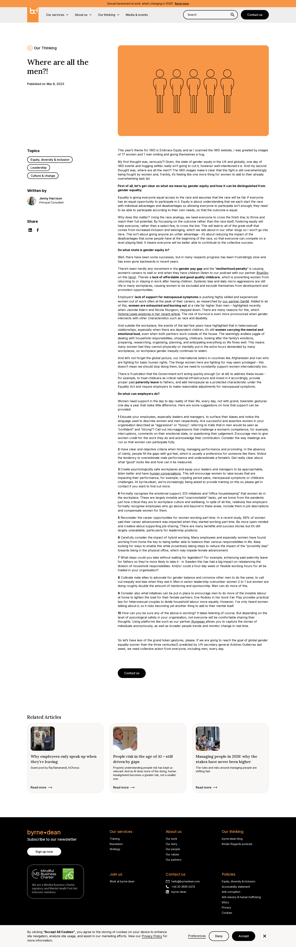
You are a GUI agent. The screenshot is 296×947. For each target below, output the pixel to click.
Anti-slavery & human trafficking (241, 897)
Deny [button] (219, 936)
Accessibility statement (236, 886)
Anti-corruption (231, 891)
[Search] (233, 15)
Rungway (198, 621)
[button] (57, 14)
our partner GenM (236, 301)
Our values (172, 854)
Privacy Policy (152, 936)
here (131, 277)
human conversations (165, 473)
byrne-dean (178, 891)
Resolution (116, 844)
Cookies (227, 912)
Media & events (137, 15)
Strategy (115, 849)
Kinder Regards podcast (237, 844)
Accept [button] (243, 936)
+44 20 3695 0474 (183, 886)
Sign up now (44, 851)
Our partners (173, 859)
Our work (171, 838)
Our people (173, 849)
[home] (33, 14)
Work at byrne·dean (122, 881)
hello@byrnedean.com (185, 881)
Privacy (226, 907)
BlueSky (262, 273)
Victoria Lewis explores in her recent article (149, 314)
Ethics (225, 902)
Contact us (254, 15)
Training (115, 838)
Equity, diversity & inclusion (238, 881)
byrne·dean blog (232, 838)
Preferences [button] (197, 936)
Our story (171, 844)
